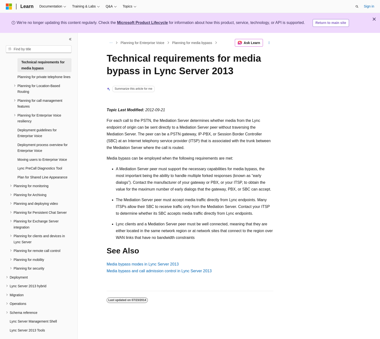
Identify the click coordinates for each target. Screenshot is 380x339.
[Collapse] (70, 39)
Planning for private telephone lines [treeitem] (44, 77)
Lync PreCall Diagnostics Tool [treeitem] (39, 168)
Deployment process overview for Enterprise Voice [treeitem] (42, 148)
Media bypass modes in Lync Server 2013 (143, 264)
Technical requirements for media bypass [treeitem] (43, 65)
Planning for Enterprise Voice (143, 43)
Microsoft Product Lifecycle (142, 23)
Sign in (369, 6)
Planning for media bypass (192, 43)
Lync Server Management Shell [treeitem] (33, 321)
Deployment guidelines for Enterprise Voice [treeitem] (37, 133)
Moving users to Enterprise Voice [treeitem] (42, 160)
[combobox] (38, 49)
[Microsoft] (9, 6)
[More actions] (269, 43)
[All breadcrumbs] (111, 43)
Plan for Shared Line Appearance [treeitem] (42, 177)
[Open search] (357, 6)
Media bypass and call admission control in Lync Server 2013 (159, 271)
